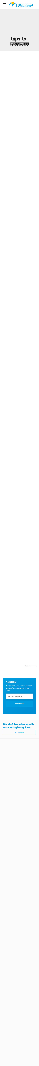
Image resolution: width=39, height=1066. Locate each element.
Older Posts (27, 666)
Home (13, 43)
